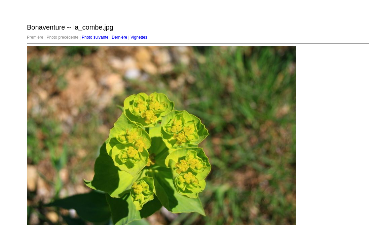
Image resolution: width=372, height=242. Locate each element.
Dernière (119, 37)
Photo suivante (95, 37)
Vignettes (139, 37)
